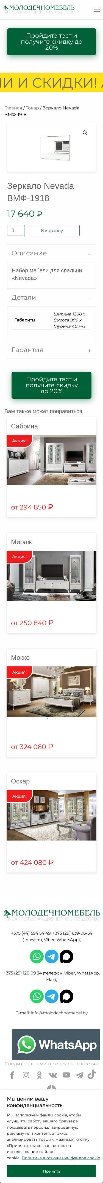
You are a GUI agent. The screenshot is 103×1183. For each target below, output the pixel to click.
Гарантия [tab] (28, 350)
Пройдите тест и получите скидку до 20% (51, 41)
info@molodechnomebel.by (59, 1012)
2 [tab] (56, 718)
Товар (32, 108)
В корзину (52, 230)
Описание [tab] (29, 253)
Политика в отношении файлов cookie (61, 1157)
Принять (51, 1171)
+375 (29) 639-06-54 (72, 933)
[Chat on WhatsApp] (56, 1044)
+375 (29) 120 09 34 (23, 973)
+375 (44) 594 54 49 (31, 933)
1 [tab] (47, 718)
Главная (13, 108)
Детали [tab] (24, 297)
